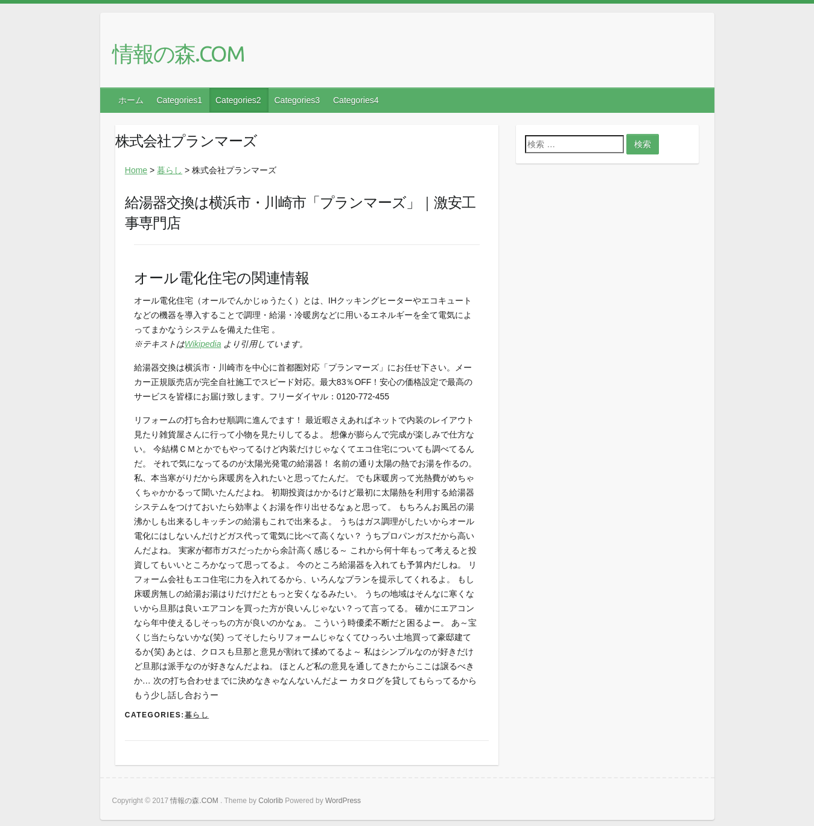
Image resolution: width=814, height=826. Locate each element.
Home (136, 170)
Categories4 (356, 100)
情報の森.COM (178, 53)
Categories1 (180, 100)
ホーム (131, 100)
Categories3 (297, 100)
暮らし (169, 170)
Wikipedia (203, 344)
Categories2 (238, 100)
